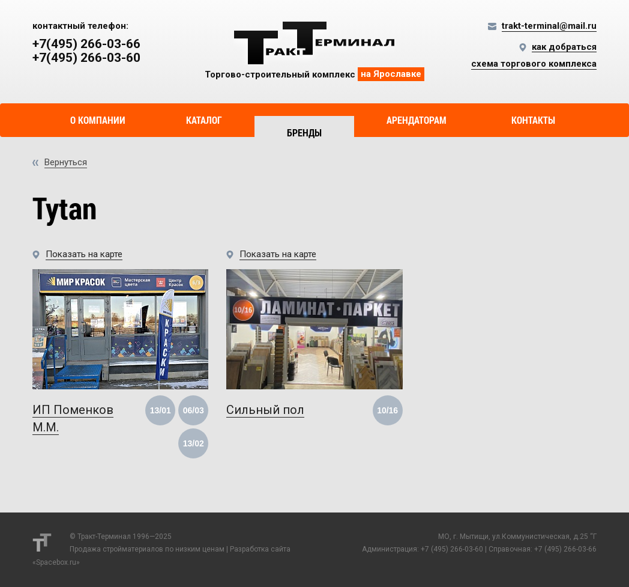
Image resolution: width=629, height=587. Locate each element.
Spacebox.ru (56, 562)
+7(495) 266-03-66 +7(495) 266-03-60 (86, 51)
